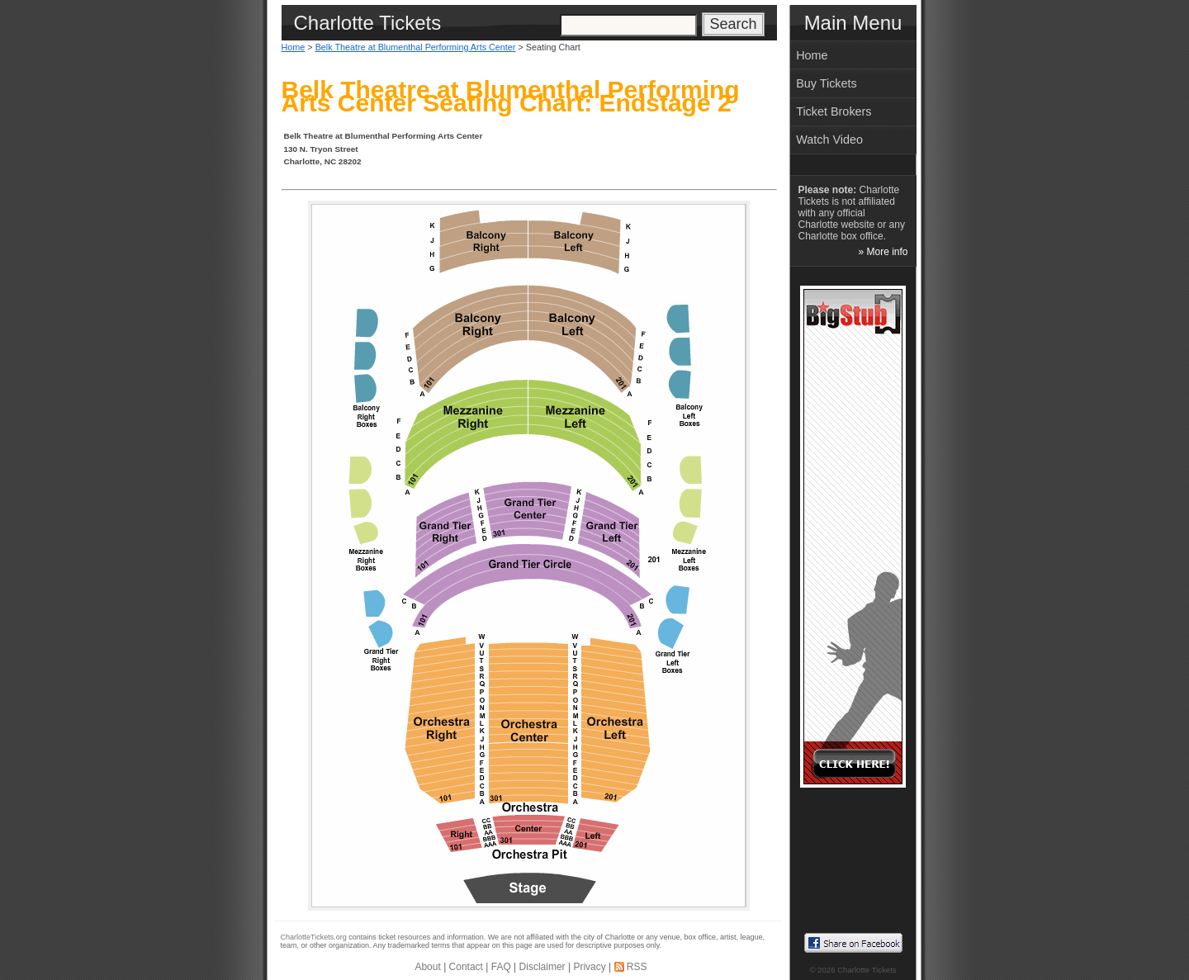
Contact (466, 967)
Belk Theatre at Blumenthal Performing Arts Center (415, 47)
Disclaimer (542, 967)
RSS (637, 967)
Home (294, 47)
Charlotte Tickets (866, 969)
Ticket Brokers (833, 111)
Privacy (589, 967)
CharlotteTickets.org (314, 937)
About (427, 967)
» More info (882, 252)
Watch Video (829, 139)
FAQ (501, 967)
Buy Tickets (826, 83)
